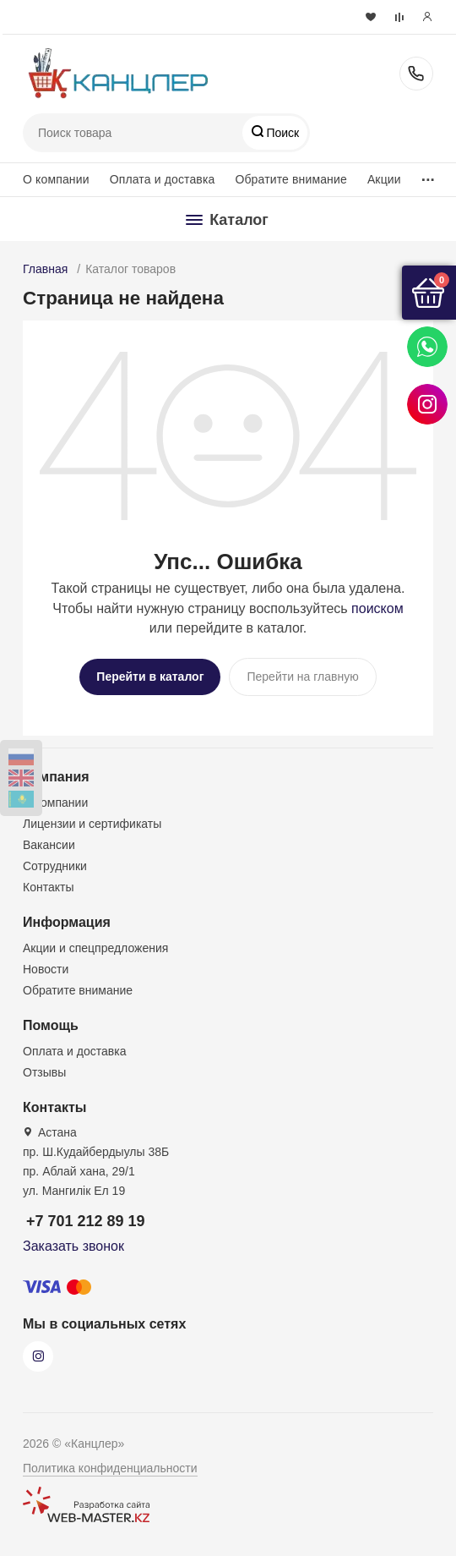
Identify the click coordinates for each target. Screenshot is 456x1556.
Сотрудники (55, 866)
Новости (45, 969)
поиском (377, 608)
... (428, 175)
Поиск (281, 133)
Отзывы (44, 1072)
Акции (384, 179)
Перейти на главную (302, 676)
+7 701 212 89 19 (416, 73)
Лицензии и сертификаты (92, 823)
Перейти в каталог (150, 676)
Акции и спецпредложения (95, 948)
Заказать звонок (73, 1246)
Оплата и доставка (162, 179)
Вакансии (49, 845)
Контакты (48, 887)
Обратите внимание (290, 179)
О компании (56, 179)
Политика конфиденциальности (110, 1468)
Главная (45, 269)
